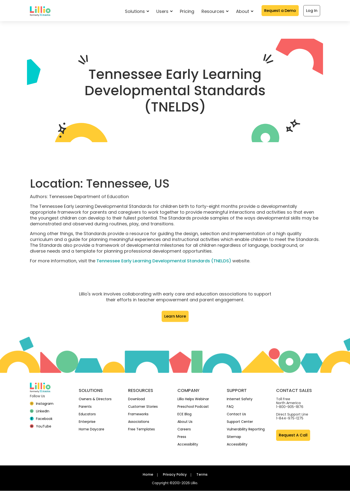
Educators (87, 414)
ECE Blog (184, 414)
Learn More (175, 331)
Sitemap (234, 437)
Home (148, 474)
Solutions (136, 11)
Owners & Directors (95, 399)
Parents (85, 406)
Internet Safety (240, 399)
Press (181, 437)
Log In (311, 10)
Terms (202, 474)
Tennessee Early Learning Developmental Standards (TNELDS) (163, 276)
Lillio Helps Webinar (193, 399)
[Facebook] (41, 419)
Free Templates (141, 429)
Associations (138, 421)
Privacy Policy (175, 474)
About (243, 11)
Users (164, 11)
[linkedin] (39, 411)
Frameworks (138, 414)
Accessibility (187, 444)
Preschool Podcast (193, 406)
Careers (184, 429)
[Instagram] (41, 404)
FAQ (230, 406)
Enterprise (87, 421)
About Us (184, 421)
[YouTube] (40, 426)
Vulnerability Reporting (246, 429)
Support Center (240, 421)
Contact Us (236, 414)
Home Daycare (91, 429)
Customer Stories (143, 406)
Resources (214, 11)
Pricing (186, 11)
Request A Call (293, 435)
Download (136, 399)
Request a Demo (279, 10)
